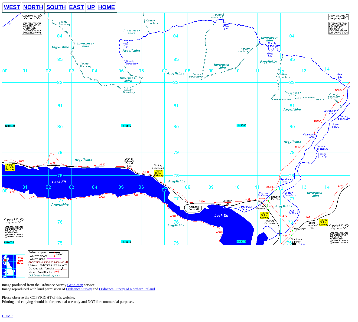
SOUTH (56, 7)
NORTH (33, 7)
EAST (76, 7)
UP (91, 7)
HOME (106, 7)
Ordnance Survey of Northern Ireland (127, 289)
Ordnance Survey (79, 289)
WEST (12, 7)
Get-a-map (75, 285)
